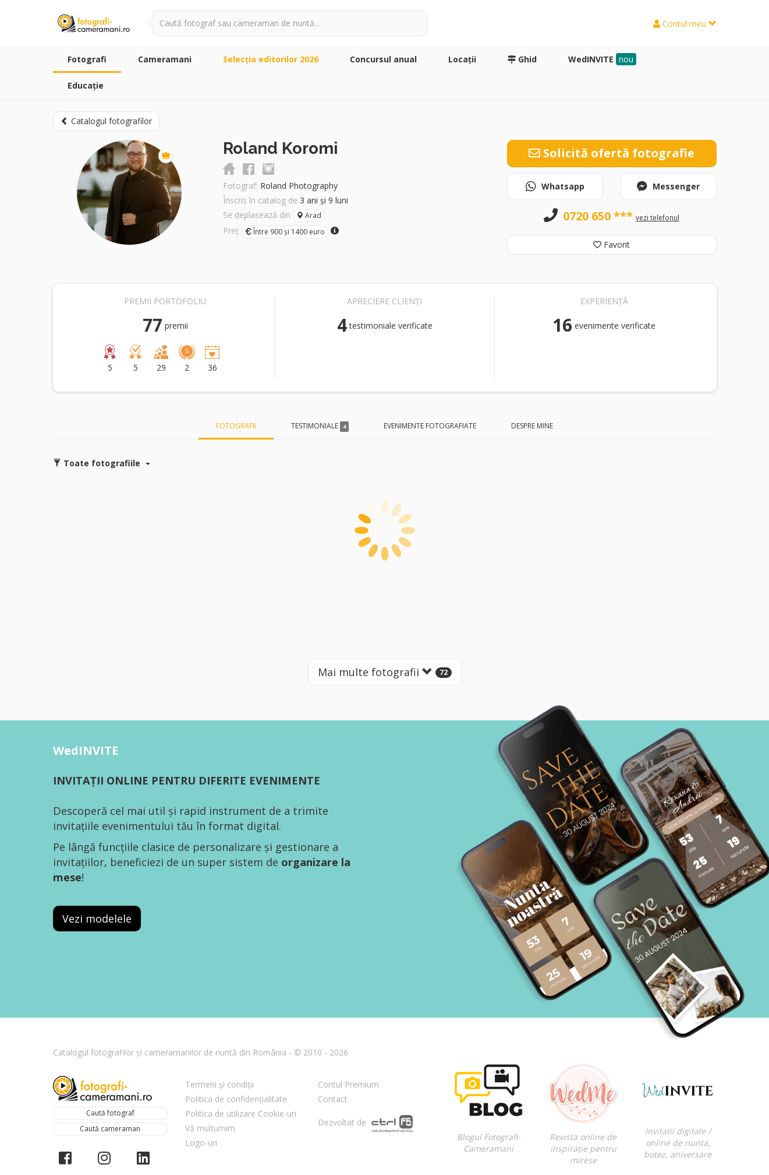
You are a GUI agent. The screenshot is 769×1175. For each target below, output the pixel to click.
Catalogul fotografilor (106, 120)
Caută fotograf (110, 1113)
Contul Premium (348, 1084)
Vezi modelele (97, 919)
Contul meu (685, 23)
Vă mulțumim (210, 1128)
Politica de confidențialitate (236, 1098)
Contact (333, 1098)
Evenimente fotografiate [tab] (430, 426)
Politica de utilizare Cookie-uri (240, 1113)
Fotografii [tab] (236, 426)
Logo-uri (201, 1142)
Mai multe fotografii (385, 672)
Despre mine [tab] (532, 426)
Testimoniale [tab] (320, 426)
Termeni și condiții (219, 1084)
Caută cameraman (110, 1129)
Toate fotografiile (101, 463)
